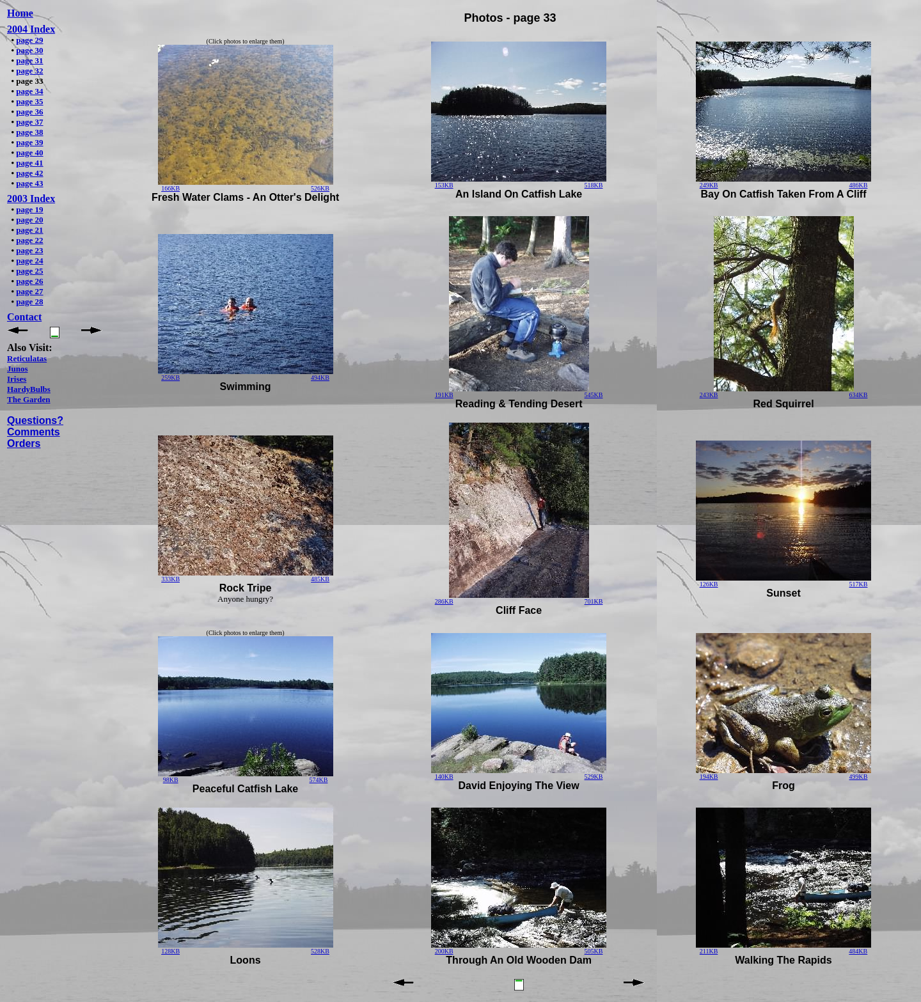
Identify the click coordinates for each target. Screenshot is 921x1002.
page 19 (29, 209)
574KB (319, 779)
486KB (858, 185)
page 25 (29, 271)
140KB (444, 776)
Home (20, 13)
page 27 (29, 291)
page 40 (29, 152)
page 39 (29, 142)
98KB (170, 779)
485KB (320, 579)
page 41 (29, 163)
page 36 (29, 111)
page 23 (29, 250)
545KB (594, 394)
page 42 (29, 173)
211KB (709, 951)
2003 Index (31, 198)
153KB (444, 185)
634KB (858, 394)
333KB (170, 579)
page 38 (29, 132)
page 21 (29, 230)
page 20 (29, 219)
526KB (320, 188)
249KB (709, 185)
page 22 (29, 240)
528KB (320, 951)
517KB (858, 584)
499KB (858, 776)
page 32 (29, 70)
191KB (444, 394)
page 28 (29, 301)
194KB (709, 776)
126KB (709, 584)
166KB (170, 188)
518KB (594, 185)
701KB (594, 601)
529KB (594, 776)
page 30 (29, 50)
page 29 (29, 40)
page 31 (29, 60)
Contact (24, 316)
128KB (170, 951)
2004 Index (31, 29)
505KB (594, 951)
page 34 (29, 91)
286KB (444, 601)
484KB (858, 951)
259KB (170, 377)
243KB (709, 394)
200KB (444, 951)
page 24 (29, 260)
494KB (320, 377)
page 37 (29, 122)
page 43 (29, 183)
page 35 (29, 101)
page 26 (29, 281)
